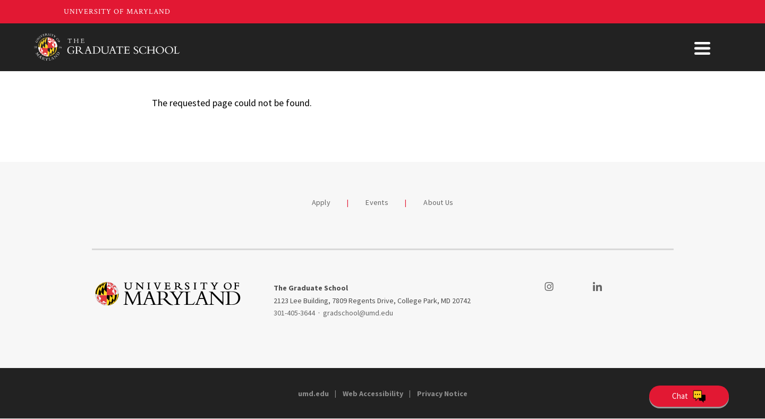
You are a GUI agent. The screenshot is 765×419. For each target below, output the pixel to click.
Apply (321, 202)
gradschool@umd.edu (358, 313)
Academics (422, 47)
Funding (481, 47)
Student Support (551, 47)
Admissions (357, 47)
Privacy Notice (442, 393)
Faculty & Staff (633, 47)
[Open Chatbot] (689, 396)
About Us (702, 47)
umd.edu (313, 393)
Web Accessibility (373, 393)
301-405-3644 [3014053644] (294, 313)
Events (377, 202)
